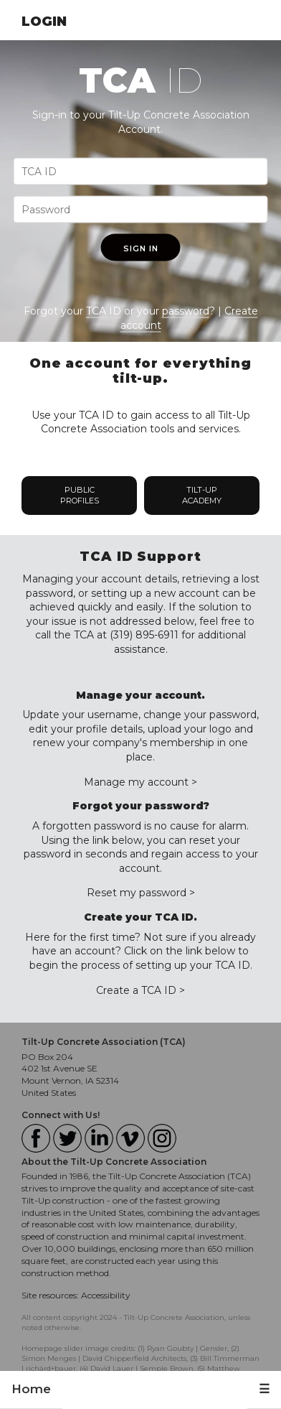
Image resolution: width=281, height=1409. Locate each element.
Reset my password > (141, 892)
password (185, 310)
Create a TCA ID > (140, 990)
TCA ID (103, 310)
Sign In (140, 248)
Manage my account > (140, 782)
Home (31, 1389)
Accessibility (105, 1295)
